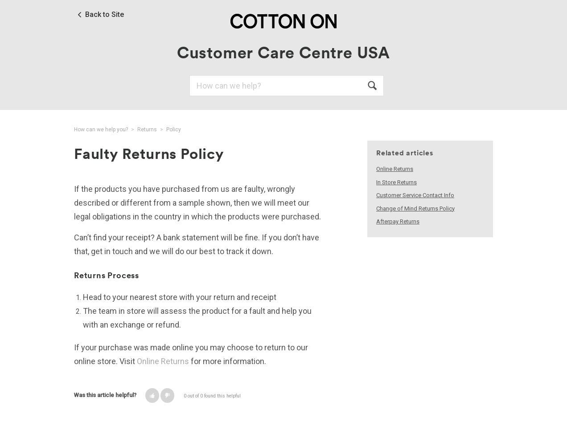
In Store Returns (396, 182)
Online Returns (163, 361)
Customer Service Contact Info (415, 195)
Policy (173, 129)
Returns (147, 129)
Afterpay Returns (397, 221)
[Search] (286, 85)
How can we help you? (101, 129)
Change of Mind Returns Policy (415, 208)
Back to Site (104, 14)
